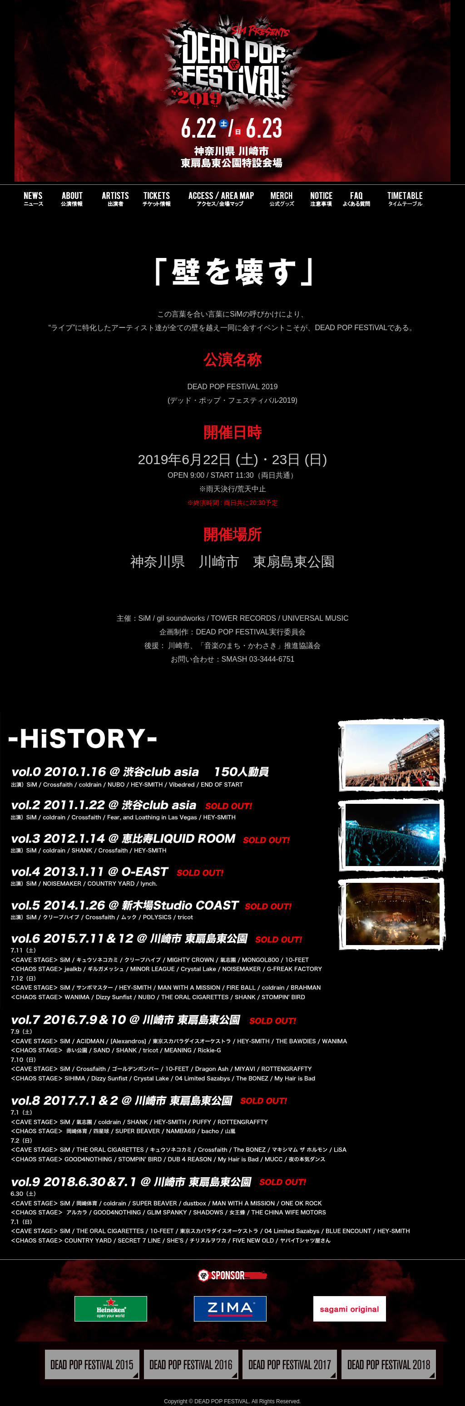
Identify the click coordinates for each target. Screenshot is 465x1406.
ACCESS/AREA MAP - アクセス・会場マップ (220, 199)
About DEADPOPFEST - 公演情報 (71, 199)
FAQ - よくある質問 (360, 199)
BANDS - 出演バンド (112, 199)
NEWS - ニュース (33, 199)
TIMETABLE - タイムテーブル (403, 199)
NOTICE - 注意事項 (320, 199)
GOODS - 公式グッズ (281, 199)
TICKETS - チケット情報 (156, 199)
